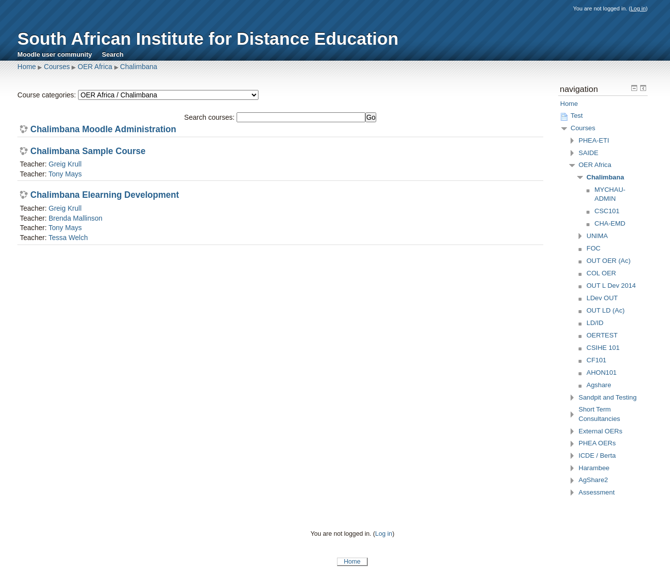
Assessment (597, 492)
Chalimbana (139, 67)
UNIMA (597, 236)
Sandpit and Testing (608, 397)
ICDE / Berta (597, 455)
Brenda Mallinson (75, 218)
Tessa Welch (67, 238)
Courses (57, 67)
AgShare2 (593, 480)
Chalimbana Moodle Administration (103, 129)
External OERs (600, 431)
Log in (638, 8)
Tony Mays (65, 174)
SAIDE (588, 153)
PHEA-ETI (594, 140)
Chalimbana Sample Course (88, 151)
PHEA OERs (597, 443)
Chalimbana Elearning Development (104, 195)
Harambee (594, 468)
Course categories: (46, 95)
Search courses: (210, 117)
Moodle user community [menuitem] (54, 54)
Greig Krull (65, 164)
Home (26, 67)
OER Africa (95, 67)
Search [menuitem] (113, 54)
